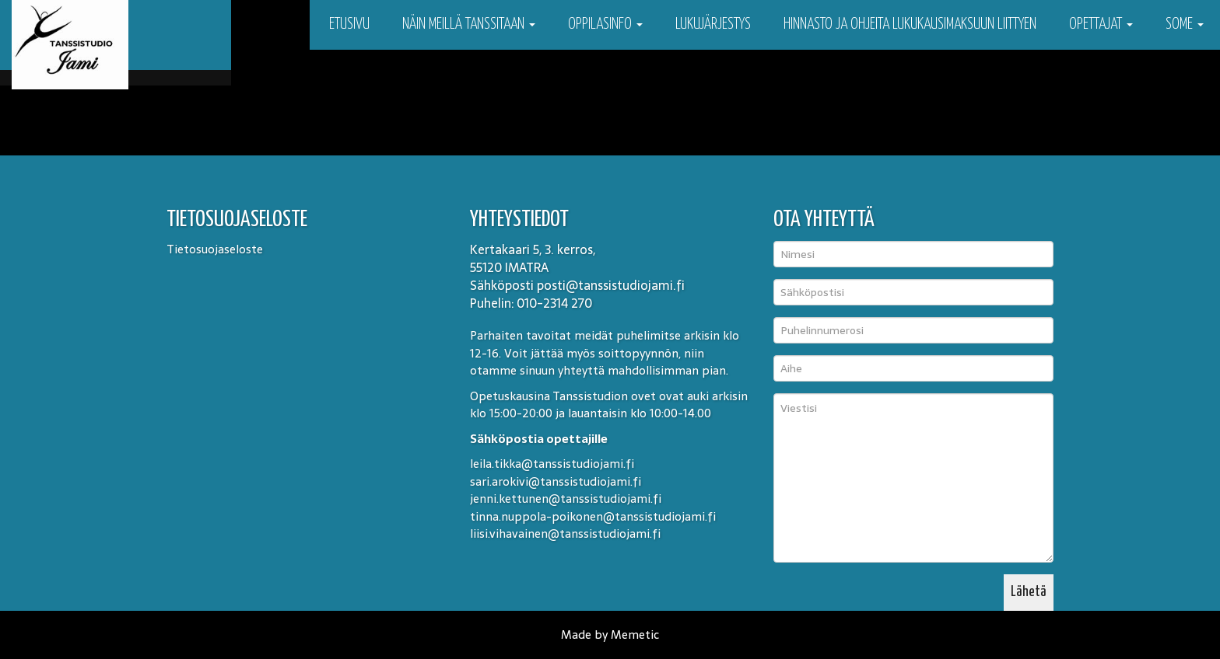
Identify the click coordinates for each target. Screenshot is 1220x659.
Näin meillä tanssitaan (468, 24)
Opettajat (1101, 24)
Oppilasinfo (605, 24)
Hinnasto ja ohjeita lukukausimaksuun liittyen (910, 24)
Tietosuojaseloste (215, 249)
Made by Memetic (610, 634)
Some (1185, 24)
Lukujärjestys (713, 24)
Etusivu (348, 24)
